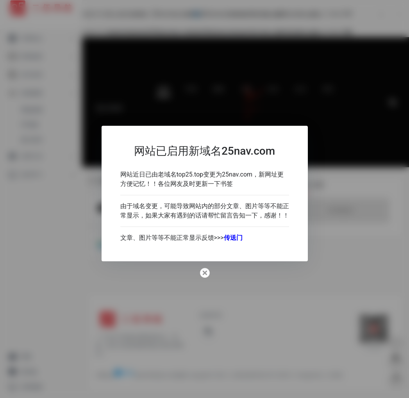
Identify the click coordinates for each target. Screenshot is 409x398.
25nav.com (237, 174)
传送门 (233, 237)
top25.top (190, 174)
